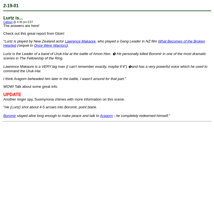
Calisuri (7, 22)
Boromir (9, 116)
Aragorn (106, 116)
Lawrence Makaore (80, 41)
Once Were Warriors (50, 45)
